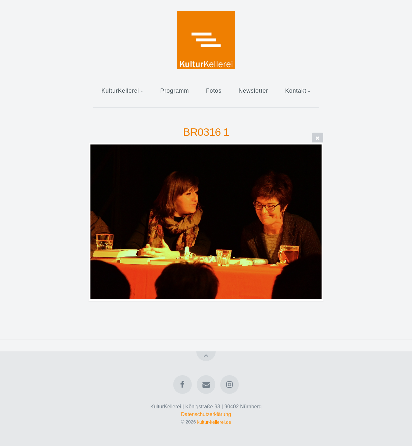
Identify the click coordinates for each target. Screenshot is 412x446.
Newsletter (253, 91)
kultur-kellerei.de (214, 421)
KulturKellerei (120, 91)
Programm (174, 91)
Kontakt (295, 91)
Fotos (213, 91)
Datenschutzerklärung (206, 414)
